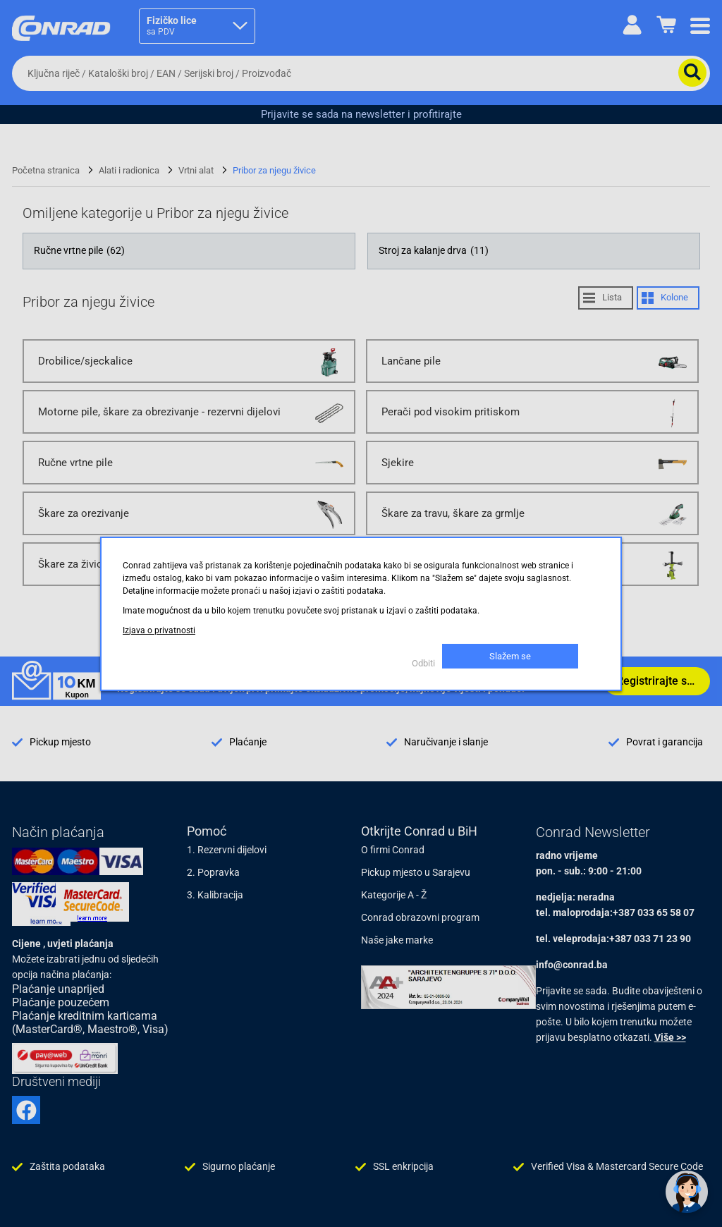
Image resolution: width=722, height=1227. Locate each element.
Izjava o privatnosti (159, 630)
